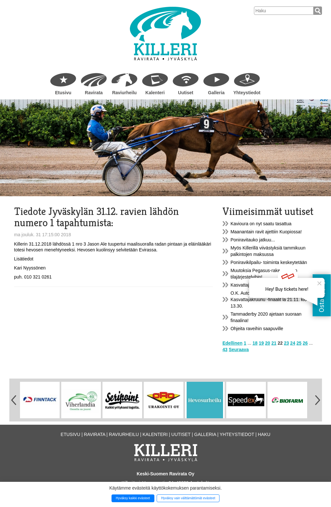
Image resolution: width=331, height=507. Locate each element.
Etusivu (63, 92)
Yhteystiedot (246, 92)
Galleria (216, 92)
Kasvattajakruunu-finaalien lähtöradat (267, 285)
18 (255, 343)
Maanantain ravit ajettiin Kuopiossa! (266, 231)
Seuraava (239, 349)
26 (305, 343)
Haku (264, 434)
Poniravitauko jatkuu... (252, 239)
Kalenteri (155, 92)
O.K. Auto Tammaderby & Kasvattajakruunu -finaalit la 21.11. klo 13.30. (268, 299)
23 (286, 343)
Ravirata (93, 92)
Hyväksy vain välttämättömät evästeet (188, 498)
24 (292, 343)
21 (274, 343)
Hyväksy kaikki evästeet (133, 498)
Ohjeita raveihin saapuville (256, 328)
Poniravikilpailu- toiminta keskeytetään (268, 262)
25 (299, 343)
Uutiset (185, 92)
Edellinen (232, 343)
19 (261, 343)
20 (267, 343)
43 (225, 349)
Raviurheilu (124, 92)
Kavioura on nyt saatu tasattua (260, 223)
